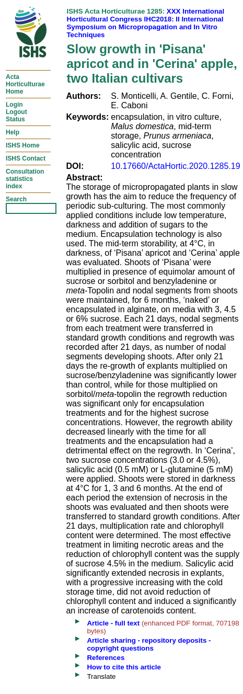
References (105, 658)
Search (16, 199)
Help (12, 132)
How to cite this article (123, 667)
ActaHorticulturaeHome (25, 84)
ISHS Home (23, 145)
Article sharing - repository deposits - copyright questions (149, 644)
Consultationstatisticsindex (25, 179)
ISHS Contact (25, 158)
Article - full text (113, 623)
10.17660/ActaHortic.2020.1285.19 (175, 166)
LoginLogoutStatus (16, 112)
